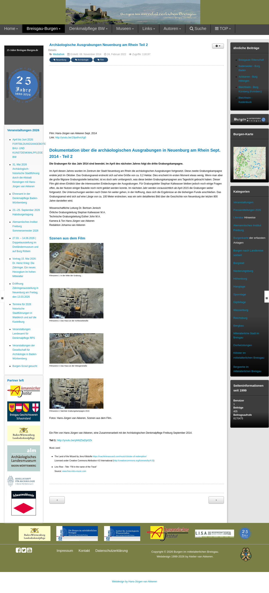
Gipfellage (239, 302)
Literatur (238, 217)
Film (101, 60)
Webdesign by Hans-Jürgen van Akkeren (134, 581)
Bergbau (238, 325)
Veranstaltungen (243, 202)
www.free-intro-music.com (74, 471)
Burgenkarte (241, 237)
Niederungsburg (243, 270)
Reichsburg (240, 317)
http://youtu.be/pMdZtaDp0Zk (74, 440)
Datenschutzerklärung (111, 550)
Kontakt (84, 550)
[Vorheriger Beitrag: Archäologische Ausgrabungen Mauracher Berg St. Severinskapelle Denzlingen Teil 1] (57, 500)
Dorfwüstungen (242, 345)
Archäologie (81, 60)
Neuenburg (60, 60)
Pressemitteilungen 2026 (247, 210)
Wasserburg (240, 310)
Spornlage (239, 294)
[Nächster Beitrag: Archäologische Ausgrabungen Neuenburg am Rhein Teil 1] (216, 500)
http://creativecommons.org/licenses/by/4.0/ (134, 460)
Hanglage (239, 286)
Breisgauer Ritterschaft (251, 59)
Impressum (65, 550)
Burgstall (238, 263)
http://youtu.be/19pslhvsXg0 (70, 137)
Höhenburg (240, 278)
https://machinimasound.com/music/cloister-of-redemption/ (119, 456)
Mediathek (58, 54)
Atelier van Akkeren (201, 556)
